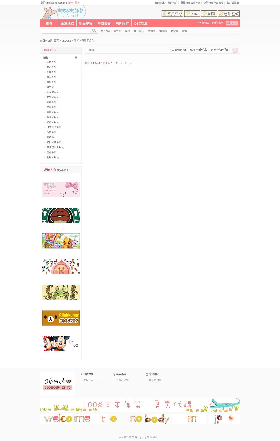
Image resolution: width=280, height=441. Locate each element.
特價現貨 (104, 23)
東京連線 (67, 23)
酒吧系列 (51, 67)
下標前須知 (122, 380)
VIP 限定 (122, 23)
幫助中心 (154, 374)
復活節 (151, 31)
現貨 (76, 40)
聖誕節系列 (52, 157)
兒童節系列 (52, 122)
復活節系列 (52, 117)
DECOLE (140, 23)
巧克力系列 (52, 92)
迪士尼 (117, 31)
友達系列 (51, 72)
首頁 (49, 23)
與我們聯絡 (155, 380)
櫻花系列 (51, 152)
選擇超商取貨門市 (191, 3)
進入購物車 (232, 3)
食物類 (50, 137)
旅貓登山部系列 (55, 147)
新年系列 (51, 132)
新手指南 (121, 374)
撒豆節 (50, 87)
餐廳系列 (51, 107)
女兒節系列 (52, 97)
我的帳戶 (173, 3)
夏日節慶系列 (54, 142)
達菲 (127, 31)
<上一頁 (118, 63)
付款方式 (88, 374)
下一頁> (128, 63)
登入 (77, 3)
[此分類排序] (235, 50)
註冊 (70, 3)
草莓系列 (51, 102)
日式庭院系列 (54, 127)
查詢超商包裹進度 (213, 3)
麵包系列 (51, 82)
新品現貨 (85, 23)
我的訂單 (160, 3)
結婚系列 (51, 62)
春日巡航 (139, 31)
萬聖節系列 (88, 40)
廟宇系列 (51, 77)
